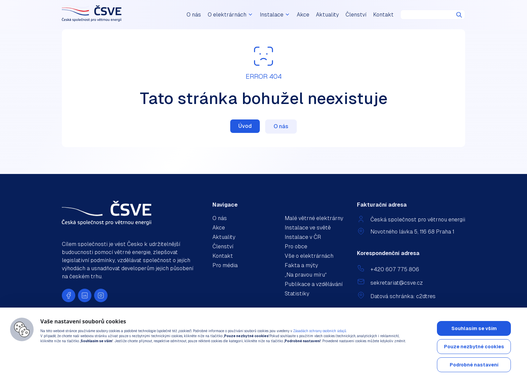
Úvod (245, 126)
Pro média (225, 265)
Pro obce (296, 246)
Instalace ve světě (308, 227)
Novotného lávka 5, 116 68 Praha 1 (412, 231)
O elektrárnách (230, 14)
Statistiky (297, 293)
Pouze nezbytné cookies (474, 346)
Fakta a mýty (301, 265)
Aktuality (327, 14)
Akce (303, 14)
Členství (356, 14)
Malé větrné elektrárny (314, 218)
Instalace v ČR (303, 237)
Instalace (275, 14)
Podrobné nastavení (474, 364)
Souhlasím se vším (474, 328)
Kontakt (383, 14)
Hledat (459, 14)
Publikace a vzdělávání (313, 284)
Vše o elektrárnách (309, 256)
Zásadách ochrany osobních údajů (319, 331)
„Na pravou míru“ (306, 275)
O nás (194, 14)
